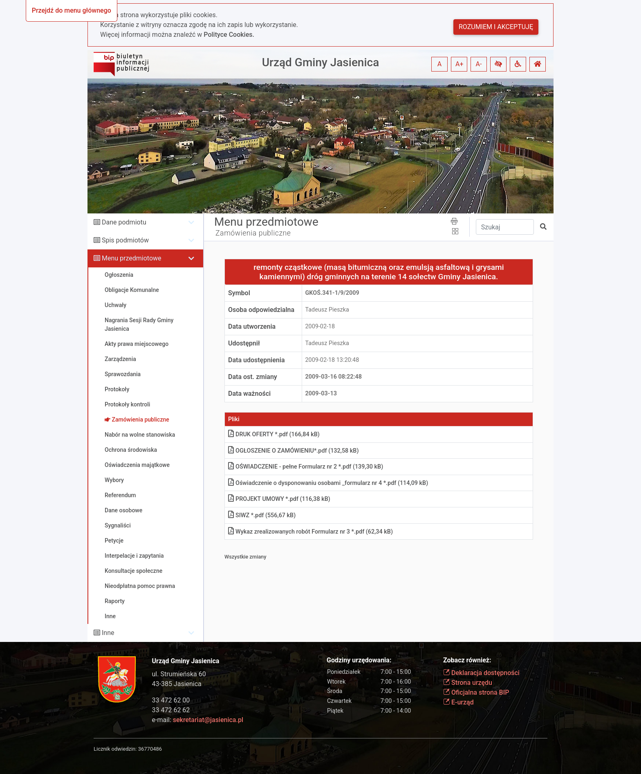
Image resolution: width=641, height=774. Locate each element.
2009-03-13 (321, 393)
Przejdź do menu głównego (71, 10)
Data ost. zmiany (252, 377)
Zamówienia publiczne (253, 233)
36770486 (150, 749)
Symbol (239, 293)
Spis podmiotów (125, 240)
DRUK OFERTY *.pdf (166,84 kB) (274, 434)
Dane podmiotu (124, 222)
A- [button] (479, 64)
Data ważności (249, 393)
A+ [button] (459, 64)
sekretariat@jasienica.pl (208, 720)
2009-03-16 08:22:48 (333, 376)
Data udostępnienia (256, 360)
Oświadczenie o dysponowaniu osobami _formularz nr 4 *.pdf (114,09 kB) (328, 483)
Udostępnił (244, 343)
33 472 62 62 (171, 710)
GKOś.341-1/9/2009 (332, 292)
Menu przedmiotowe (131, 258)
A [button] (439, 64)
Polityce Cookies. (229, 34)
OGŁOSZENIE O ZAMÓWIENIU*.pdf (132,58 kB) (293, 450)
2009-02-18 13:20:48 (332, 360)
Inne (108, 633)
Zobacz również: (467, 660)
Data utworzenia (252, 326)
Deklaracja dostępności (481, 673)
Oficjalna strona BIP (476, 692)
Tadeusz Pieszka (327, 309)
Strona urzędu (467, 683)
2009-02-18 (320, 326)
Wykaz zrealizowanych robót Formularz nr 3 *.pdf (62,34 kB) (310, 531)
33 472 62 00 (171, 700)
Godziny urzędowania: (359, 660)
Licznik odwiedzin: (115, 749)
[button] (498, 64)
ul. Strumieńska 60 (179, 674)
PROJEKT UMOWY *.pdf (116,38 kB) (279, 499)
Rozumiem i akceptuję (496, 27)
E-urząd (458, 702)
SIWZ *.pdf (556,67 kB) (262, 515)
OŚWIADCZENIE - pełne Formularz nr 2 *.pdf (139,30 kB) (305, 466)
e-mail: (197, 720)
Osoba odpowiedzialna (261, 310)
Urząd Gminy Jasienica (320, 62)
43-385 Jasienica (177, 684)
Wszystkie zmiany (245, 557)
